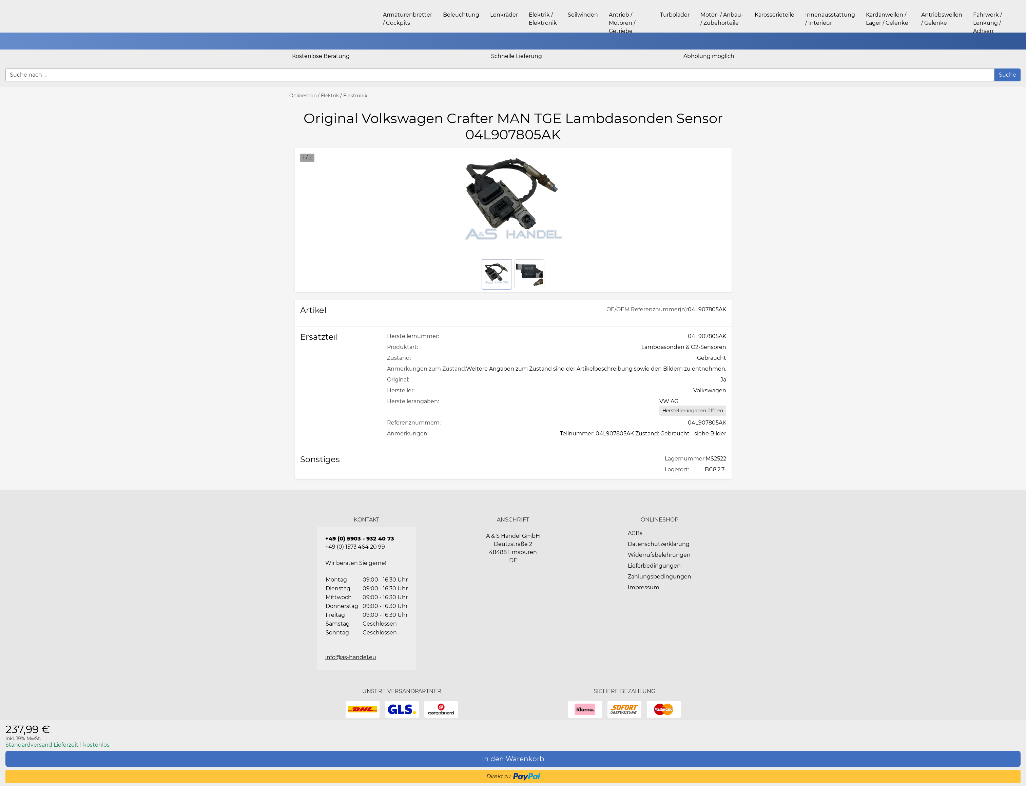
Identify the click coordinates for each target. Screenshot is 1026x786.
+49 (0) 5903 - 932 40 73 (359, 538)
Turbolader (675, 15)
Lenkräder (504, 15)
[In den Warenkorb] (513, 759)
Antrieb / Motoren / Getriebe (622, 23)
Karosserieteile (774, 15)
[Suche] (1007, 74)
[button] (1017, 41)
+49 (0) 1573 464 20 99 (355, 547)
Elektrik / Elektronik (344, 96)
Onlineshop (302, 96)
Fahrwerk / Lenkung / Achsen (987, 23)
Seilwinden (583, 15)
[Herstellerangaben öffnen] (692, 411)
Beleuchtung (461, 15)
